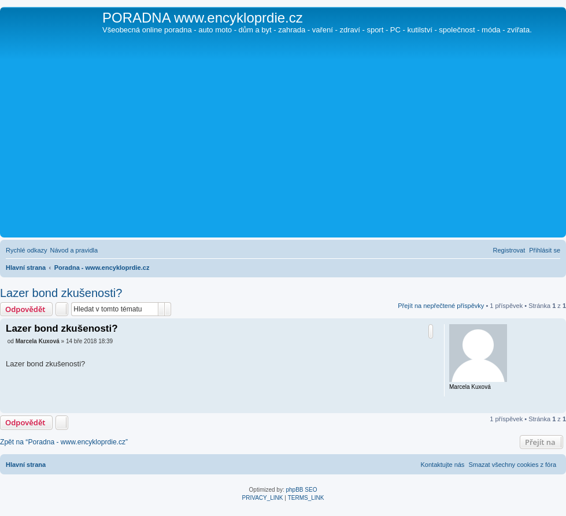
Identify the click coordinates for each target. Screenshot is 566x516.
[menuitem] (74, 250)
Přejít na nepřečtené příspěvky (441, 305)
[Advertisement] (283, 148)
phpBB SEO (301, 490)
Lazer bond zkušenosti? (61, 293)
